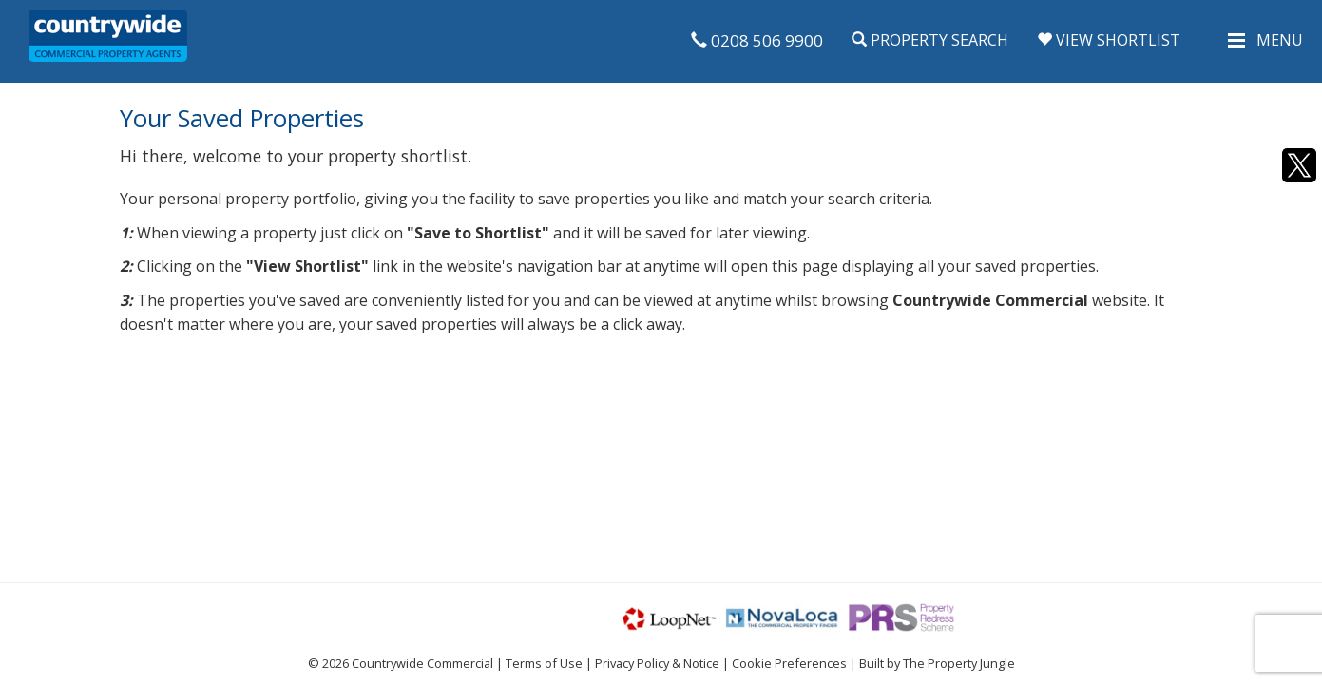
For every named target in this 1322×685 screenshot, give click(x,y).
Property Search (930, 39)
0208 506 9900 (757, 40)
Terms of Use (544, 663)
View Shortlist (1108, 39)
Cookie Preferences (789, 663)
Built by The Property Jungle (937, 663)
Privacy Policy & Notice (657, 663)
